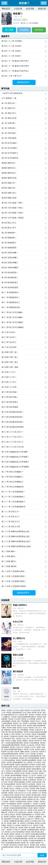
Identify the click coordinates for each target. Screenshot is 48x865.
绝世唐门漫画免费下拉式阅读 (25, 765)
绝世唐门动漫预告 (10, 817)
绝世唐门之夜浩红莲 (36, 730)
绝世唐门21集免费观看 (32, 743)
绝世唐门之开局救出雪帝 (33, 821)
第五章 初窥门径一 (24, 183)
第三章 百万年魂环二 (24, 148)
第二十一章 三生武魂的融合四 (24, 507)
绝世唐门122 (20, 834)
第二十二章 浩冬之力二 (24, 517)
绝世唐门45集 (33, 810)
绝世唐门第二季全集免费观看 (24, 847)
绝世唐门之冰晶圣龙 (28, 745)
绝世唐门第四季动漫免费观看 (26, 760)
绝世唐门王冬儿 (22, 817)
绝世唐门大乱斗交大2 (23, 738)
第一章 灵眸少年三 (24, 113)
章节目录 (39, 30)
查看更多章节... (24, 82)
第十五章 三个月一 (24, 372)
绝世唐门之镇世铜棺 (30, 723)
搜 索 (42, 855)
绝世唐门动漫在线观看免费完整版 (16, 808)
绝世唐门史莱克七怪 (11, 827)
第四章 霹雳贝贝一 (24, 163)
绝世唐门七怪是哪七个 (25, 804)
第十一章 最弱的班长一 (24, 292)
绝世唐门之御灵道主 (35, 812)
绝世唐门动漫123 (35, 736)
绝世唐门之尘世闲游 (14, 825)
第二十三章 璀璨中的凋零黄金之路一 (24, 531)
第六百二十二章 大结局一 (24, 56)
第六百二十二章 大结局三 (24, 46)
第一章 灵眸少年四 (24, 118)
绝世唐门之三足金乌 (29, 775)
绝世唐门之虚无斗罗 (17, 747)
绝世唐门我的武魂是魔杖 (17, 782)
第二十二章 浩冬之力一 (24, 512)
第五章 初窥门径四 (24, 198)
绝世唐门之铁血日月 (27, 819)
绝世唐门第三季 (22, 778)
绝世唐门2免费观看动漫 (13, 780)
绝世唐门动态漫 (22, 728)
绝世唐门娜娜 (19, 752)
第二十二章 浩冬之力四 (24, 526)
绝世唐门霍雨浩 (9, 834)
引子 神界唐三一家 (24, 98)
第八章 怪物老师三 (24, 243)
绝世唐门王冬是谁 (15, 719)
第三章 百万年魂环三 (24, 153)
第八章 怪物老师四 (24, 248)
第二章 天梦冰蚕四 (24, 138)
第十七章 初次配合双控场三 (24, 422)
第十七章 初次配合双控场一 (24, 412)
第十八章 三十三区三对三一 (24, 432)
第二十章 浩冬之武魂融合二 (24, 477)
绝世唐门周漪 (35, 788)
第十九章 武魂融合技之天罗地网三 (24, 462)
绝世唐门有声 (22, 725)
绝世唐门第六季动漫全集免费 (15, 769)
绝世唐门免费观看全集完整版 (14, 821)
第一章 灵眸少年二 (24, 108)
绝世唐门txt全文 (9, 788)
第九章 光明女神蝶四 (24, 267)
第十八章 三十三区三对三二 (24, 437)
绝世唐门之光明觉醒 (15, 836)
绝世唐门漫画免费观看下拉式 (17, 762)
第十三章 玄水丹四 (24, 347)
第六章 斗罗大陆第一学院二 (24, 208)
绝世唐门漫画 (35, 845)
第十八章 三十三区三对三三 (24, 442)
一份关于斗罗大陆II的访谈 (24, 93)
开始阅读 (24, 30)
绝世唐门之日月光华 (22, 788)
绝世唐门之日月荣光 (35, 762)
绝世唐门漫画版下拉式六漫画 (32, 771)
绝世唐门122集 (29, 749)
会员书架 (30, 9)
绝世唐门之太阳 (9, 734)
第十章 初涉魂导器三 (24, 282)
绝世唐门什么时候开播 (32, 710)
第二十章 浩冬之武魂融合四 (24, 487)
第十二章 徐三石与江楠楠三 (24, 322)
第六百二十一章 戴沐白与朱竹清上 (24, 71)
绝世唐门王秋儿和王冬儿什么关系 (20, 793)
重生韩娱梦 (18, 671)
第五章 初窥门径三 (24, 193)
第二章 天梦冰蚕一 (24, 123)
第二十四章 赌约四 (24, 566)
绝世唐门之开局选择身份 (13, 806)
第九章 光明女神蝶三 (24, 263)
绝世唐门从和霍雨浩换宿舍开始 (24, 767)
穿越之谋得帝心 (20, 605)
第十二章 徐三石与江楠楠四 (24, 327)
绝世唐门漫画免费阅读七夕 (25, 814)
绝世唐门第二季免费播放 (20, 730)
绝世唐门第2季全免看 (33, 795)
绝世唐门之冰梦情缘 (28, 719)
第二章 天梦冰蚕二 (24, 128)
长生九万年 (18, 622)
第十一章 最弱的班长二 (24, 297)
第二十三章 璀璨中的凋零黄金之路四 (24, 546)
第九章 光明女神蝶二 (24, 258)
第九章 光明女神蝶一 (24, 253)
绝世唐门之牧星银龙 (29, 780)
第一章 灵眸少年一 (24, 103)
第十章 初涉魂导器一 (24, 272)
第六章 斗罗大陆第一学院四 (24, 218)
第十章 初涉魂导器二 (24, 277)
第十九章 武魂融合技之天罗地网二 (24, 457)
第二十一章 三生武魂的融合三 (24, 502)
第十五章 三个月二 (24, 377)
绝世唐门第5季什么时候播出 (26, 784)
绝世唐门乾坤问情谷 (11, 845)
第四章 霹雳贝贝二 (24, 168)
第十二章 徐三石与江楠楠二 (24, 317)
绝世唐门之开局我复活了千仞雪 (21, 791)
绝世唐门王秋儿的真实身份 (18, 812)
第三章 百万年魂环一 (24, 143)
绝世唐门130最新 (35, 715)
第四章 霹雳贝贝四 (24, 178)
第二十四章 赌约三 (24, 561)
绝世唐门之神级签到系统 (18, 801)
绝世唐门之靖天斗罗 (20, 810)
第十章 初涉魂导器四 (24, 287)
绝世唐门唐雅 (12, 728)
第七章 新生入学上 (24, 223)
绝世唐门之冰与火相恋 (23, 734)
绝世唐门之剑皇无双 (31, 752)
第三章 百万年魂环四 (24, 158)
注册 (4, 3)
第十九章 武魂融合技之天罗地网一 (24, 452)
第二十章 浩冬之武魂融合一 (24, 472)
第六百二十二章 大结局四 (29, 23)
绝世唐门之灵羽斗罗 (15, 841)
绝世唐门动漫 (12, 778)
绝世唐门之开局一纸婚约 (33, 747)
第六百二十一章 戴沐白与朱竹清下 (24, 61)
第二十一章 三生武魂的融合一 (24, 492)
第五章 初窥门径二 (24, 188)
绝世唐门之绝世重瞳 (27, 823)
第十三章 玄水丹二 (24, 337)
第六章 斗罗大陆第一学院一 (24, 203)
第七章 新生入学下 (24, 228)
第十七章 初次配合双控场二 (24, 417)
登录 (43, 3)
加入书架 (9, 30)
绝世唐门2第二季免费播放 (20, 721)
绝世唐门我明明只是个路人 (31, 799)
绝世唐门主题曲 (11, 741)
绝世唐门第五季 (11, 725)
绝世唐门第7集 (37, 712)
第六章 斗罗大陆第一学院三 (24, 213)
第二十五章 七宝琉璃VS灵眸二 (24, 576)
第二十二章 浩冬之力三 (24, 521)
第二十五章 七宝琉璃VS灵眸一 (24, 571)
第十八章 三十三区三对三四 (24, 447)
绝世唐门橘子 (24, 715)
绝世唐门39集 (23, 736)
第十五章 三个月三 (24, 382)
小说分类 (18, 9)
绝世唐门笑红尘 (36, 721)
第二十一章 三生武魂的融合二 (24, 497)
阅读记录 (42, 9)
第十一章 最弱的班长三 (24, 302)
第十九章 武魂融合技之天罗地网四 (24, 467)
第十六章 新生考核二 (24, 397)
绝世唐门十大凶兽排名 (15, 786)
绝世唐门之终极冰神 (11, 736)
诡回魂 (16, 688)
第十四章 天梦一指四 (24, 367)
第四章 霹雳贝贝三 (24, 173)
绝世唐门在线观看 (29, 836)
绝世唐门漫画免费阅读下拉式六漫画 (19, 712)
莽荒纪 (3, 710)
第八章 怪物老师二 (24, 238)
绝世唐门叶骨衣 (20, 795)
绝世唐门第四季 (28, 797)
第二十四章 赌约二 (24, 556)
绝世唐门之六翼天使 (14, 799)
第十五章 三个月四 (24, 387)
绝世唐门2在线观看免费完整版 (17, 838)
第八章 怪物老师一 (24, 233)
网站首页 (6, 9)
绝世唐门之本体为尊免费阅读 (15, 832)
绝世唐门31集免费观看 (14, 771)
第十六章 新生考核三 (24, 402)
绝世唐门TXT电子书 (14, 830)
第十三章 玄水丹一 (24, 332)
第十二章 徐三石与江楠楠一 (24, 312)
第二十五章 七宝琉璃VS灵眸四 (24, 586)
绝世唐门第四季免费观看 (14, 775)
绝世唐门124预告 (33, 801)
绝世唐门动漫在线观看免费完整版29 (24, 717)
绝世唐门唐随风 (22, 741)
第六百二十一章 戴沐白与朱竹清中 (24, 66)
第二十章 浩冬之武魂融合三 (24, 482)
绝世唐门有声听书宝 (35, 741)
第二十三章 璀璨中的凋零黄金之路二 (24, 536)
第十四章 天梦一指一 (24, 352)
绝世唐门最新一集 (13, 823)
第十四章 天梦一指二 (24, 357)
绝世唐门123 (37, 793)
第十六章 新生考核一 (24, 392)
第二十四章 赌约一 (24, 551)
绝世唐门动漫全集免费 (34, 782)
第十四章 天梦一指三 (24, 362)
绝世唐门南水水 (24, 845)
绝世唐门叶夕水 (27, 825)
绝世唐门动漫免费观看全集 (32, 756)
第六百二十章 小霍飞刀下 (24, 76)
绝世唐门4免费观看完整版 (30, 830)
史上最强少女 (19, 638)
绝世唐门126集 (20, 773)
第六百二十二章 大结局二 (24, 51)
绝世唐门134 (18, 723)
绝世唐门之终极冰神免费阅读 (33, 841)
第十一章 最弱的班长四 (24, 307)
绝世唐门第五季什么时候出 (13, 756)
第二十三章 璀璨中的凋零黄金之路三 (24, 541)
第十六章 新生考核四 (24, 407)
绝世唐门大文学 (25, 754)
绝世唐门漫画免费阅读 (34, 769)
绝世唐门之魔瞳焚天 (35, 817)
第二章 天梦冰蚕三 (24, 133)
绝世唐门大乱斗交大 (35, 728)
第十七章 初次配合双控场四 (24, 427)
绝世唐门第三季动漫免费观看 (29, 758)
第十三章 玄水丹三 (24, 342)
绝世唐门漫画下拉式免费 (27, 827)
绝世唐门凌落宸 (33, 808)
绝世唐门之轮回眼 (32, 773)
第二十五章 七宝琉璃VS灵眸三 (24, 581)
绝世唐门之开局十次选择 (16, 710)
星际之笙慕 (18, 655)
